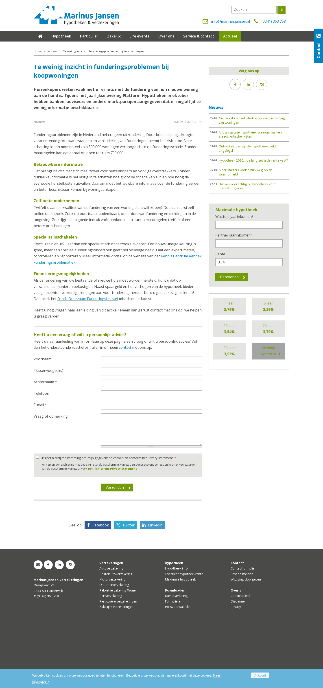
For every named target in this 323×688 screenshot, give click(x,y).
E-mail (40, 465)
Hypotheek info (176, 629)
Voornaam (42, 419)
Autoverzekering (111, 629)
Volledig (268, 351)
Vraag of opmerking (51, 476)
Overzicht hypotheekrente (184, 634)
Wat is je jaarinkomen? (234, 216)
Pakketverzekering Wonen (118, 651)
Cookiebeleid (240, 656)
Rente (220, 254)
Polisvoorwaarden (178, 667)
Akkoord (260, 675)
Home (38, 51)
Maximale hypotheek (180, 640)
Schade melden (242, 634)
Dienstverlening (176, 656)
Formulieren (173, 662)
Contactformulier (243, 629)
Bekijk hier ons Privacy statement (112, 529)
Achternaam (45, 442)
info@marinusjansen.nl (230, 21)
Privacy (236, 667)
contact (125, 407)
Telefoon (41, 453)
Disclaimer (238, 662)
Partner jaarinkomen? (233, 235)
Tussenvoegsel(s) (48, 430)
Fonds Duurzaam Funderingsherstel (87, 359)
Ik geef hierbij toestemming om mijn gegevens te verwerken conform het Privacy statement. (108, 518)
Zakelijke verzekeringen (116, 667)
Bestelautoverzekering (116, 634)
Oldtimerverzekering (114, 645)
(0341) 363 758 (274, 21)
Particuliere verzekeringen (118, 662)
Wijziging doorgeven (246, 640)
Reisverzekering (110, 656)
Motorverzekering (112, 640)
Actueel (52, 51)
